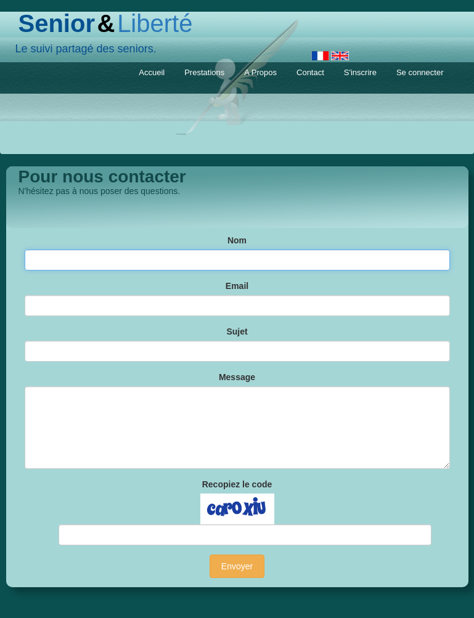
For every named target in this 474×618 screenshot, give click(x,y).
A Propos (260, 72)
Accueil (152, 72)
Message (237, 377)
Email (237, 286)
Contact (310, 72)
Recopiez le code (237, 484)
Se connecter (420, 72)
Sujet (236, 331)
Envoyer (237, 566)
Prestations (204, 72)
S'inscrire (360, 72)
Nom (237, 240)
